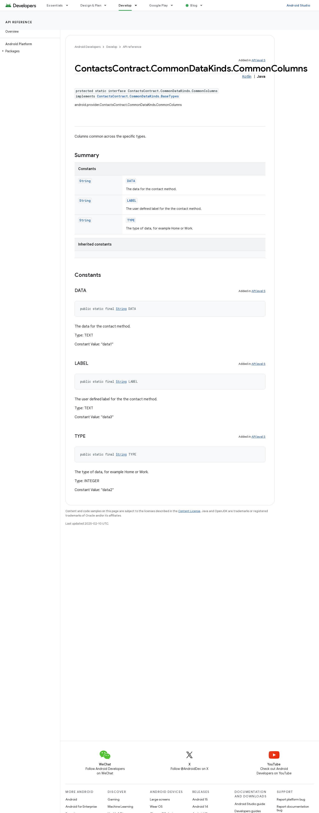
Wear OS (156, 807)
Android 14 (200, 807)
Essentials (55, 5)
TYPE (131, 220)
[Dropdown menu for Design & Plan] (107, 5)
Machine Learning (120, 807)
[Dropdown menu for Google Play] (174, 5)
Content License (189, 511)
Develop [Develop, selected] (125, 5)
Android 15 (200, 799)
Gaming (114, 799)
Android (71, 799)
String (85, 181)
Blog (193, 5)
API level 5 (258, 60)
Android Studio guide (250, 804)
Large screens (160, 799)
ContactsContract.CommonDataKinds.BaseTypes (138, 96)
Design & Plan (90, 5)
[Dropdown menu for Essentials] (69, 5)
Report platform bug (291, 799)
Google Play (158, 5)
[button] (29, 51)
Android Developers (88, 47)
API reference (18, 22)
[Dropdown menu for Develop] (138, 5)
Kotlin (246, 76)
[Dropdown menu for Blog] (203, 5)
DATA (131, 181)
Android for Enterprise (81, 807)
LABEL (131, 200)
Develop (111, 47)
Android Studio (298, 5)
